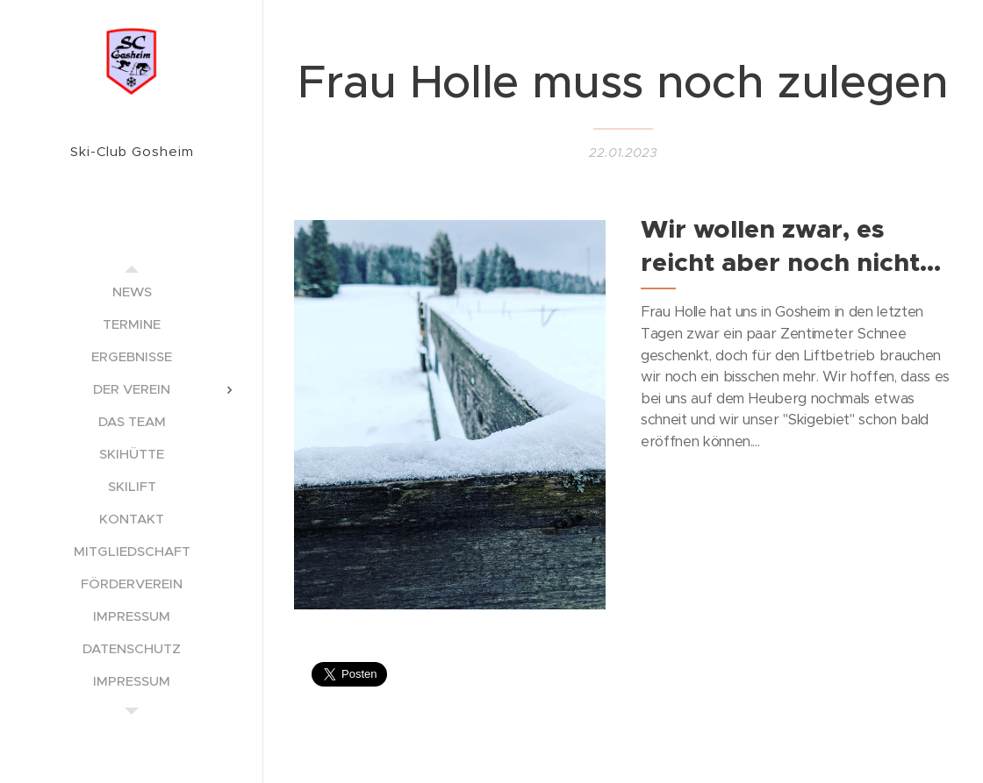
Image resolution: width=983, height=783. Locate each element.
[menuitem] (131, 291)
